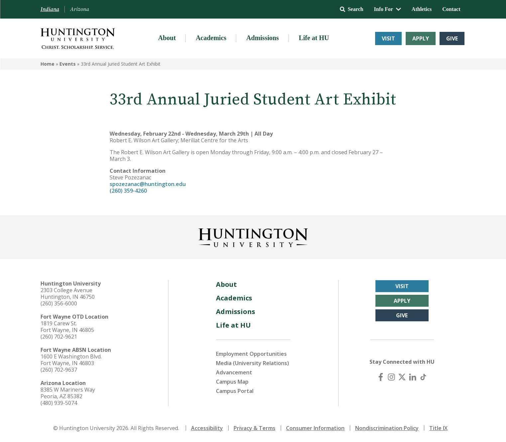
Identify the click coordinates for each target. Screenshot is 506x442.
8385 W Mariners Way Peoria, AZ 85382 (68, 393)
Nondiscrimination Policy (387, 428)
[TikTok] (423, 377)
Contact (451, 9)
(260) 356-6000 (59, 303)
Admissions (262, 37)
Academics (211, 37)
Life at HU (314, 37)
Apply (420, 38)
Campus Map (232, 381)
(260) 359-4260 (128, 190)
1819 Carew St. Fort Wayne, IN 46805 (67, 327)
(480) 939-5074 (59, 403)
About (167, 37)
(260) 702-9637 (59, 369)
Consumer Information (315, 428)
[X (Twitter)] (402, 377)
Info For (387, 9)
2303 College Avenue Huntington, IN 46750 (68, 293)
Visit (388, 38)
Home (47, 64)
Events (67, 64)
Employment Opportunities (251, 353)
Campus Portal (234, 391)
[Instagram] (391, 377)
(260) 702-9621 (59, 336)
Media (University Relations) (252, 363)
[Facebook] (381, 377)
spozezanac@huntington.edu (148, 184)
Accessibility (207, 428)
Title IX (438, 428)
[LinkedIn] (413, 377)
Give (452, 38)
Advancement (234, 372)
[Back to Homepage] (253, 236)
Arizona (79, 9)
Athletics (422, 9)
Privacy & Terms (254, 428)
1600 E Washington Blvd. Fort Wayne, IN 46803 (71, 360)
